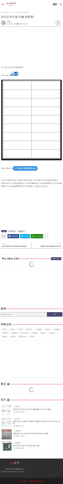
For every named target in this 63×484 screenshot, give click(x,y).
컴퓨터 (5, 336)
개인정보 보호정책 (36, 481)
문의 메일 (23, 481)
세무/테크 (35, 333)
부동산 (48, 329)
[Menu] (3, 4)
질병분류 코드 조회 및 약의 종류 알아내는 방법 (30, 433)
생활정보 (14, 333)
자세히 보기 (56, 259)
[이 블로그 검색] (24, 314)
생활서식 (7, 12)
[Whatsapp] (37, 236)
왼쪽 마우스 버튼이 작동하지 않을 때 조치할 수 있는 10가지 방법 (36, 422)
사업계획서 (57, 329)
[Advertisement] (31, 42)
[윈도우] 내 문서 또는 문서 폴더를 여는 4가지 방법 (32, 409)
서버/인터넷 (24, 333)
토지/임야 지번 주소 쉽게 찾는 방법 (26, 445)
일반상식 (52, 333)
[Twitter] (25, 236)
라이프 (21, 329)
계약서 (5, 329)
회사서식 (13, 336)
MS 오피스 (23, 336)
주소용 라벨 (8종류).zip (25, 168)
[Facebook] (13, 236)
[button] (55, 4)
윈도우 (44, 333)
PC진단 (32, 336)
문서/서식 (12, 231)
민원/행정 (39, 329)
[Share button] (46, 236)
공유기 (13, 329)
